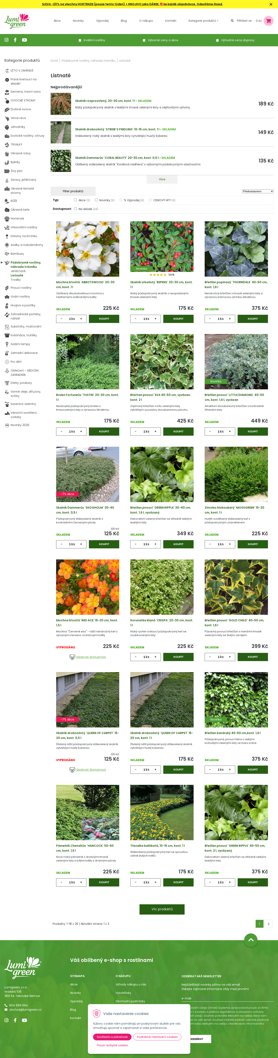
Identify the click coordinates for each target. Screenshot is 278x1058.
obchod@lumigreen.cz (25, 1010)
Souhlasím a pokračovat (112, 1037)
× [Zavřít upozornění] (271, 4)
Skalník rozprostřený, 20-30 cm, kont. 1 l (105, 101)
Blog (73, 1010)
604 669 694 (18, 1005)
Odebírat (196, 1039)
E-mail (186, 998)
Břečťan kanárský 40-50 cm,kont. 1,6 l (233, 733)
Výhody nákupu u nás (131, 984)
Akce (57, 21)
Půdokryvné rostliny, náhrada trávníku (88, 61)
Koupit (104, 318)
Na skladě (88, 209)
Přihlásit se (244, 21)
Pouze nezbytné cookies (112, 1045)
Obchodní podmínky (130, 1001)
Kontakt (75, 1018)
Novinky (78, 21)
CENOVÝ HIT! (164, 200)
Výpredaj (76, 1001)
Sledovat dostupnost (87, 657)
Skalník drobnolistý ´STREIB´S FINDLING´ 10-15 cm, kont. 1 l (117, 129)
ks (73, 319)
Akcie (74, 984)
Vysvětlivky (123, 993)
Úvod (54, 61)
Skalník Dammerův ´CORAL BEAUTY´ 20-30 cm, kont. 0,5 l (117, 158)
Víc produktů (162, 909)
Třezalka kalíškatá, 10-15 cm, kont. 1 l (157, 846)
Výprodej (102, 21)
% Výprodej (134, 200)
